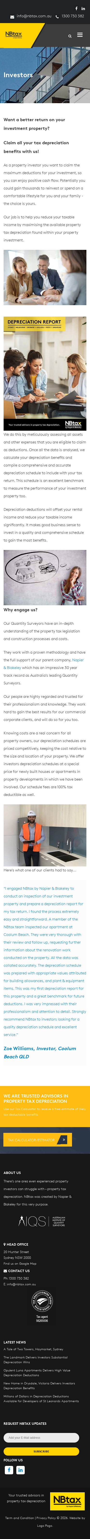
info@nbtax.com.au (30, 16)
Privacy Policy (46, 1518)
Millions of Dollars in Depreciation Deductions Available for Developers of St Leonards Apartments (41, 1398)
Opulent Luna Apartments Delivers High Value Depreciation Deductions (37, 1372)
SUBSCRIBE (41, 1451)
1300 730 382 (69, 16)
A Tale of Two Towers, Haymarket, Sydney (33, 1349)
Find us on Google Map (20, 1263)
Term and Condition (19, 1518)
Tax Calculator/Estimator (37, 1139)
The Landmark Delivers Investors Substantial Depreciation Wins (36, 1359)
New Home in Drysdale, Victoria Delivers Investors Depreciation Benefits (39, 1385)
